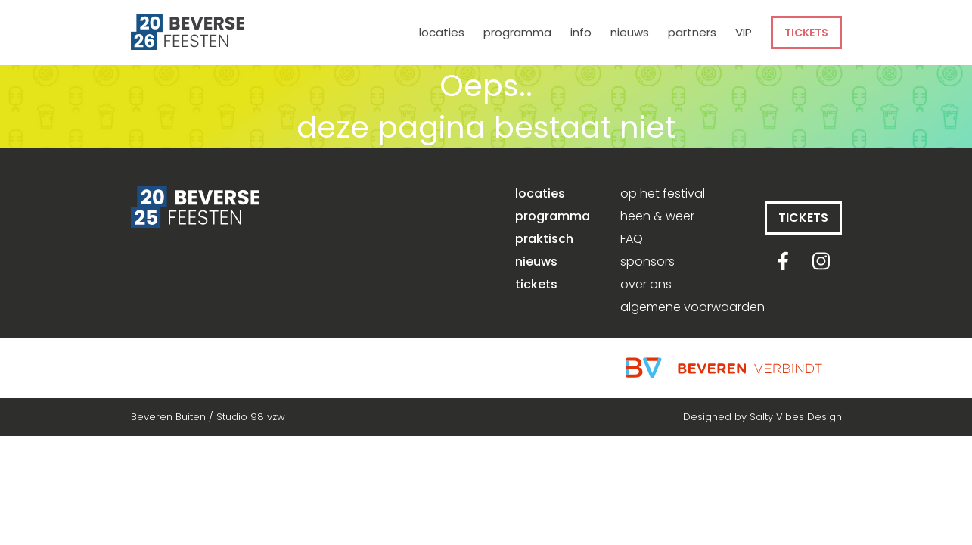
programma (517, 32)
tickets (806, 32)
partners (692, 32)
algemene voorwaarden (692, 307)
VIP (743, 32)
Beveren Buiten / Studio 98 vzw (208, 417)
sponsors (647, 261)
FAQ (631, 239)
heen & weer (657, 216)
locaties (441, 32)
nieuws (629, 32)
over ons (646, 284)
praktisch (544, 239)
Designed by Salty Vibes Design (762, 417)
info (581, 32)
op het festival (662, 193)
